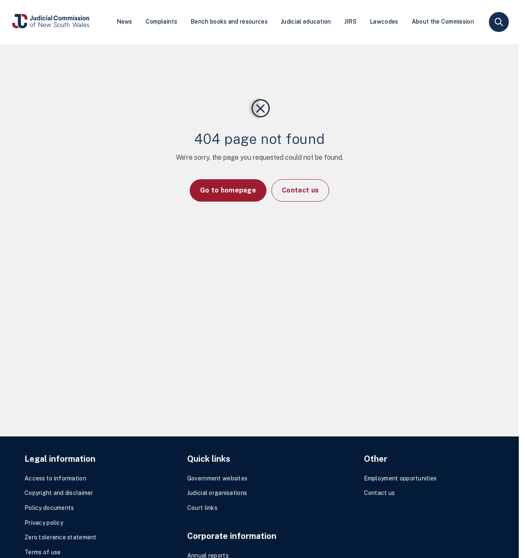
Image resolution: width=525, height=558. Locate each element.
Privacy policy (43, 522)
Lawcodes (384, 21)
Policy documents (49, 507)
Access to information (55, 478)
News (124, 21)
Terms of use (42, 552)
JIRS (350, 21)
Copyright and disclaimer (58, 493)
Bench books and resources (229, 21)
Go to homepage (228, 190)
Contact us (300, 190)
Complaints (161, 21)
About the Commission (443, 21)
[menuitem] (124, 22)
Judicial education (306, 21)
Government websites (217, 478)
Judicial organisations (217, 493)
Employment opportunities (400, 478)
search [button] (499, 22)
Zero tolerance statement (60, 537)
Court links (202, 507)
